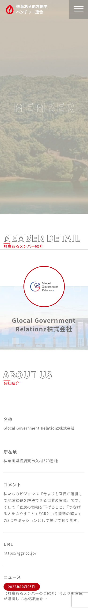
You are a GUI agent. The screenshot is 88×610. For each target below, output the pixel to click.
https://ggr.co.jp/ (20, 553)
